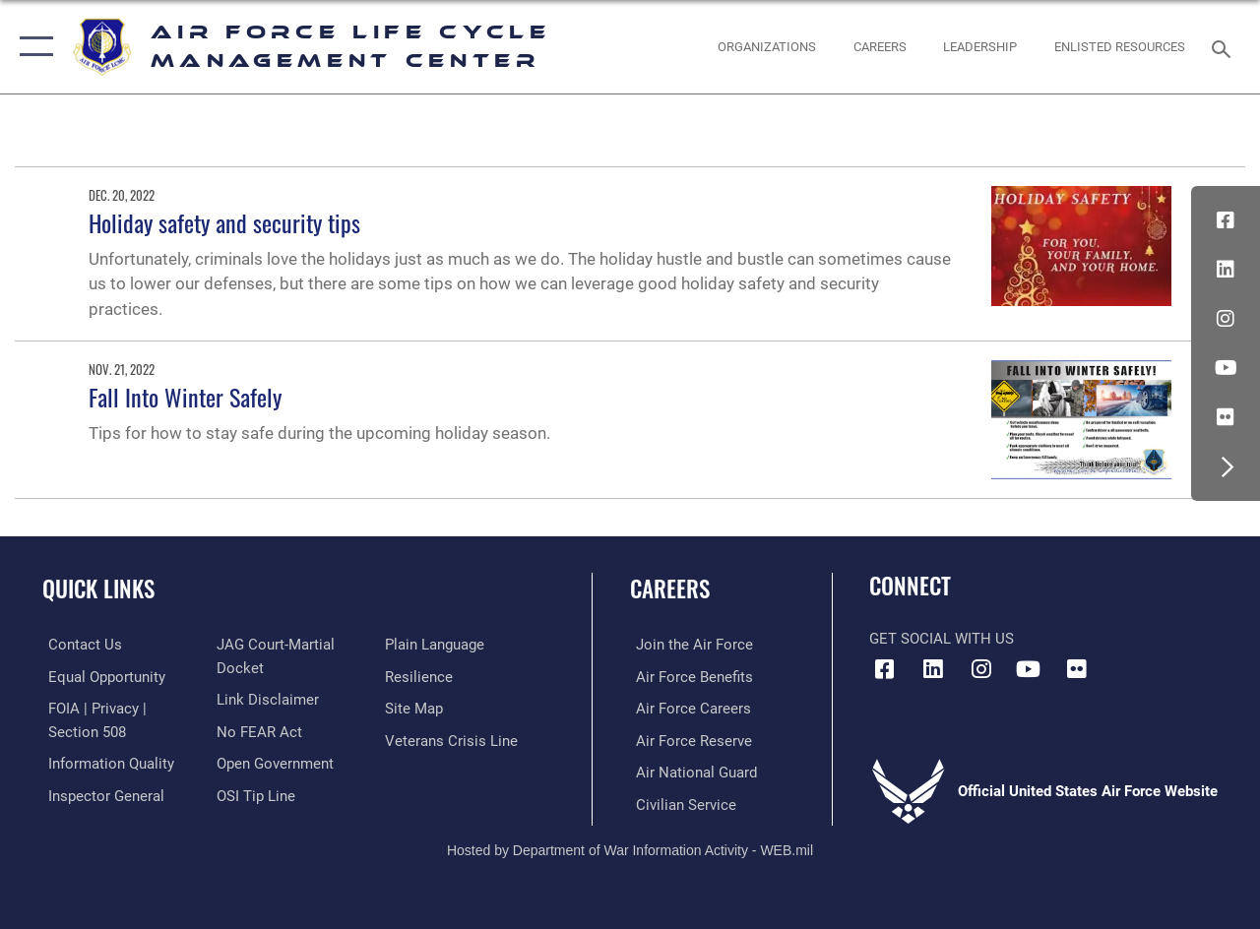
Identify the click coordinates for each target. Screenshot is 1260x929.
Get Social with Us (941, 639)
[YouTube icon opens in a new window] (1225, 368)
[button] (32, 46)
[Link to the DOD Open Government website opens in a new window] (273, 762)
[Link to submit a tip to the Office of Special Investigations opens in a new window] (254, 793)
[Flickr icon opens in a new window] (1225, 417)
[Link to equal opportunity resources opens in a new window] (100, 676)
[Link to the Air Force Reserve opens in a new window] (688, 739)
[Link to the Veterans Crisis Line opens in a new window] (453, 739)
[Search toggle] (1224, 47)
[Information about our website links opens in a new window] (266, 699)
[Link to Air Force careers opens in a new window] (687, 707)
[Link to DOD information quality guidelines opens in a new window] (105, 762)
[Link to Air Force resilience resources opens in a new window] (421, 676)
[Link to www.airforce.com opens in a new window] (688, 644)
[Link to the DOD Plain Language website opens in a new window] (436, 644)
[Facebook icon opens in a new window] (1225, 220)
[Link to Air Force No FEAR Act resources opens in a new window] (257, 730)
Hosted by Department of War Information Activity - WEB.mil (630, 847)
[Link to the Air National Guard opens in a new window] (690, 770)
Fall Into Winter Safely (185, 396)
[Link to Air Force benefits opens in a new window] (688, 676)
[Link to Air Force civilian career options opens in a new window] (680, 802)
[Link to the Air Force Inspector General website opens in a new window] (100, 793)
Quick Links (98, 589)
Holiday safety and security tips (224, 222)
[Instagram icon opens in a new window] (1225, 318)
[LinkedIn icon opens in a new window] (1225, 269)
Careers (670, 589)
